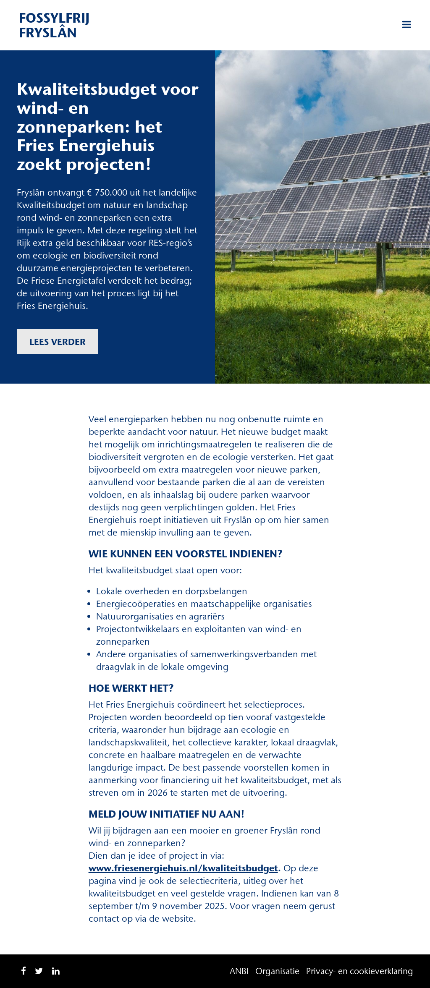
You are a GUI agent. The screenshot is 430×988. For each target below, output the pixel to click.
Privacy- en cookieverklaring (359, 971)
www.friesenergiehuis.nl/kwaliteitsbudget (183, 868)
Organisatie (277, 971)
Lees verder (57, 341)
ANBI (239, 971)
